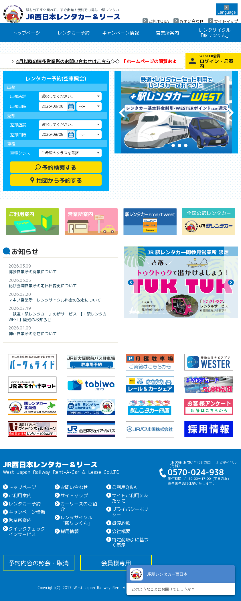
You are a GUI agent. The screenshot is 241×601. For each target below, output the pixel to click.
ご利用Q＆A (124, 487)
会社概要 (121, 531)
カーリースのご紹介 (78, 506)
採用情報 (69, 531)
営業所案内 (167, 32)
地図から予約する (55, 180)
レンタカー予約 (74, 32)
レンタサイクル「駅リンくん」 (215, 32)
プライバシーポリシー (130, 512)
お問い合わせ (191, 21)
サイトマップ (226, 21)
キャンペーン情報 (120, 32)
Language (227, 12)
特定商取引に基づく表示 (130, 542)
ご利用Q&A (158, 21)
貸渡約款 (121, 523)
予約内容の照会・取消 (39, 563)
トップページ (26, 32)
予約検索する (55, 167)
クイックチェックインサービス (27, 531)
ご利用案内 (20, 495)
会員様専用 (116, 563)
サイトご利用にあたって (130, 498)
